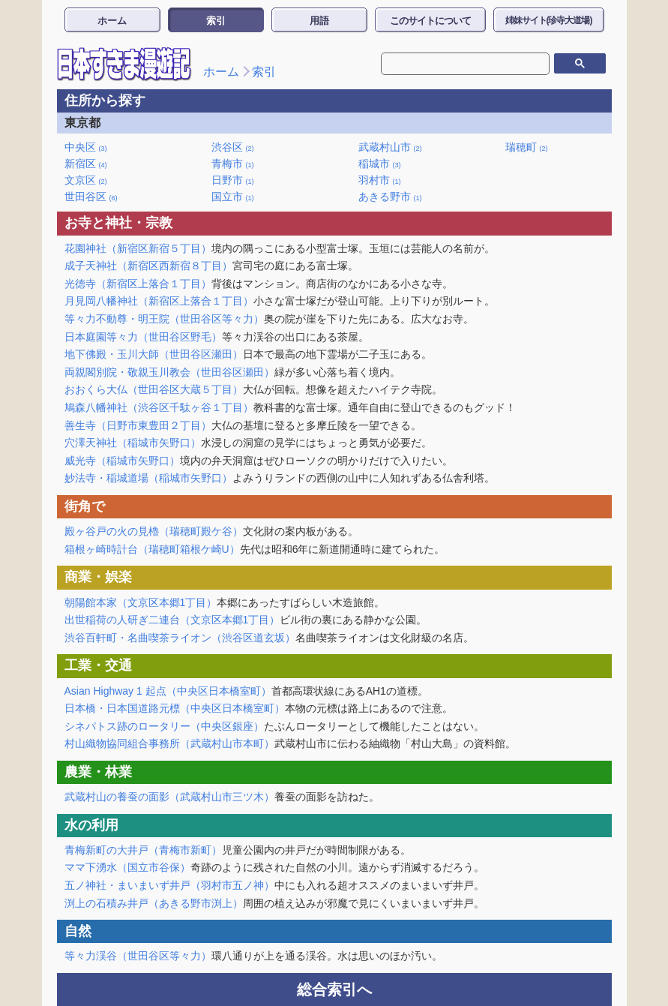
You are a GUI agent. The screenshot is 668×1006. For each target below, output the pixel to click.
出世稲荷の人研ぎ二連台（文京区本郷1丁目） (172, 620)
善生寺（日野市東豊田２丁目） (137, 425)
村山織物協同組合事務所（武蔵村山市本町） (169, 743)
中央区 (85, 147)
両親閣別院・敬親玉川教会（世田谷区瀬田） (169, 372)
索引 (216, 20)
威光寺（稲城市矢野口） (122, 461)
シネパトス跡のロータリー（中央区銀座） (164, 726)
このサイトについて (430, 20)
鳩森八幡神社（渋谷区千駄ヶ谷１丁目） (158, 407)
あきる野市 (390, 197)
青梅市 (232, 164)
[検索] (454, 64)
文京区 (85, 180)
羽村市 (379, 180)
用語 (319, 20)
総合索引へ (334, 989)
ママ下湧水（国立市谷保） (127, 867)
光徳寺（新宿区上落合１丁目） (137, 284)
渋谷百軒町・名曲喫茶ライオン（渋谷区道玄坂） (179, 638)
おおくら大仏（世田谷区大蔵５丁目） (153, 389)
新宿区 (85, 164)
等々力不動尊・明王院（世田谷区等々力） (164, 319)
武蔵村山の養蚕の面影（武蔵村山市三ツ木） (169, 797)
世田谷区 (91, 197)
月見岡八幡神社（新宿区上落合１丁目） (158, 301)
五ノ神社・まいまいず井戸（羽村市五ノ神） (169, 885)
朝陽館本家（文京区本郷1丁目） (140, 602)
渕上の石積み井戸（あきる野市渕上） (153, 903)
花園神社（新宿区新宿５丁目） (137, 248)
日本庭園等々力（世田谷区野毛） (143, 337)
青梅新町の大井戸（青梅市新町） (143, 850)
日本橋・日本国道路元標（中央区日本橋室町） (174, 708)
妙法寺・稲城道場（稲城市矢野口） (148, 478)
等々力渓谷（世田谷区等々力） (137, 956)
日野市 (232, 180)
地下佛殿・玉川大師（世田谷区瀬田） (153, 354)
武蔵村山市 (390, 147)
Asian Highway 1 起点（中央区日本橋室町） (167, 691)
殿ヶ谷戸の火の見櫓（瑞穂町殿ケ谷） (153, 531)
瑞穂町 (526, 147)
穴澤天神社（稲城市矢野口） (132, 443)
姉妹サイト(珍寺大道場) (548, 20)
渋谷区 (232, 147)
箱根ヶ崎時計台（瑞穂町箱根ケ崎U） (152, 549)
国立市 (232, 197)
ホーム (112, 20)
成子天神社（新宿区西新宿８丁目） (148, 266)
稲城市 (379, 164)
